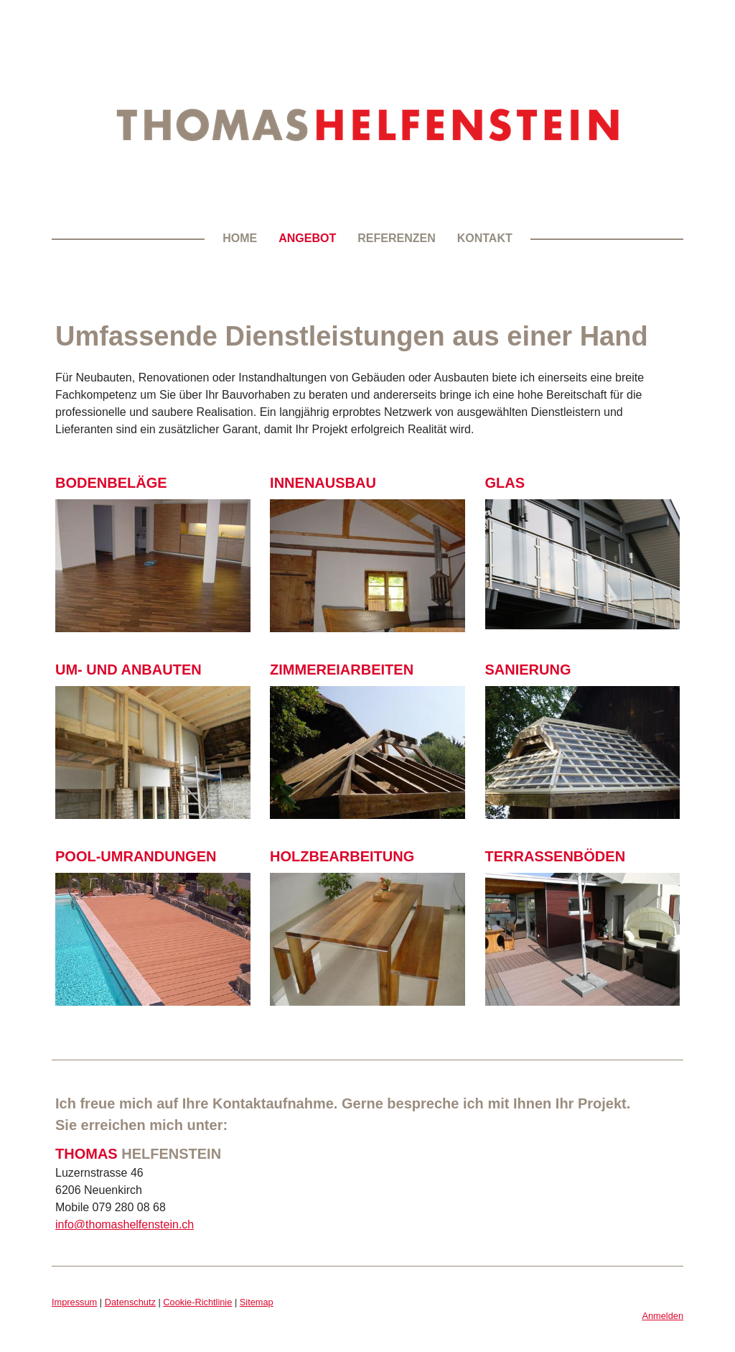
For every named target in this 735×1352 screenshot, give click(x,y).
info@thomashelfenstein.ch (124, 1224)
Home (240, 238)
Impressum (74, 1302)
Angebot (307, 238)
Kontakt (484, 238)
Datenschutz (130, 1302)
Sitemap (256, 1302)
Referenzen (396, 238)
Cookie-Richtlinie (197, 1302)
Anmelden (662, 1315)
